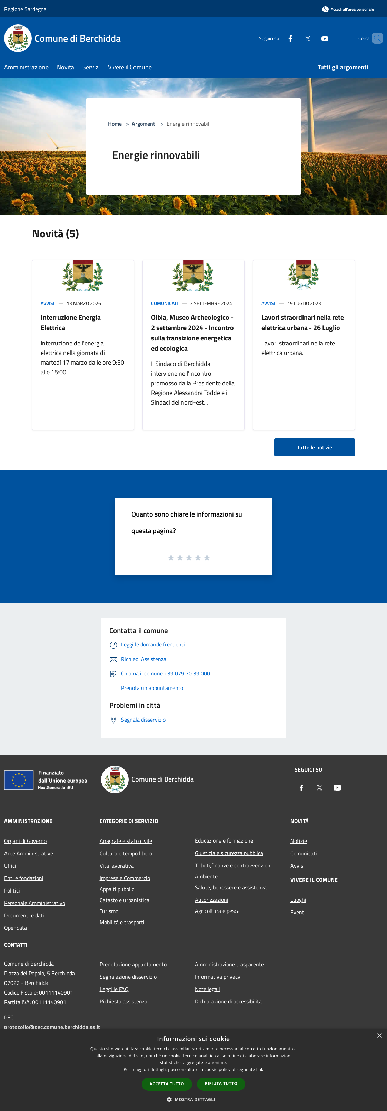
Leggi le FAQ (114, 989)
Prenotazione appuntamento (133, 964)
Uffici (10, 866)
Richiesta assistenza (123, 1001)
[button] (193, 1099)
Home (115, 124)
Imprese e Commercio (125, 878)
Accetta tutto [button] (167, 1084)
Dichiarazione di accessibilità (228, 1001)
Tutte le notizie (314, 447)
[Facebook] (279, 38)
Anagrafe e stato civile (126, 841)
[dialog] (193, 1070)
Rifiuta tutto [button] (221, 1084)
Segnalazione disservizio (128, 976)
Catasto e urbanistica (124, 900)
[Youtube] (313, 38)
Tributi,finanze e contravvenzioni (233, 865)
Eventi (298, 912)
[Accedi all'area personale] (348, 9)
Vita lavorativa (117, 866)
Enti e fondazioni (23, 878)
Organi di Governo (25, 841)
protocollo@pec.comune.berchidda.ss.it (52, 1027)
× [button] (379, 1036)
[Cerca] (374, 38)
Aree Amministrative (28, 853)
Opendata (15, 928)
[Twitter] (296, 38)
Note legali (207, 989)
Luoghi (298, 900)
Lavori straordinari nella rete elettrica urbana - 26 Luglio (302, 322)
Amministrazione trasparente (229, 964)
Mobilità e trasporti (122, 922)
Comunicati (164, 303)
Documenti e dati (24, 915)
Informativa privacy (217, 976)
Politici (12, 890)
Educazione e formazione (224, 840)
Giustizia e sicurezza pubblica (229, 853)
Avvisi (47, 303)
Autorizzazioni (211, 900)
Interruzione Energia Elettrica (71, 322)
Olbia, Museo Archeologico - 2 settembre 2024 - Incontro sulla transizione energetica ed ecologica (192, 333)
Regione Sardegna (25, 9)
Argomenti (144, 124)
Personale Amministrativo (34, 903)
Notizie (298, 841)
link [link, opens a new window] (260, 1069)
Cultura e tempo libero (126, 853)
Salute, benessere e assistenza (231, 887)
